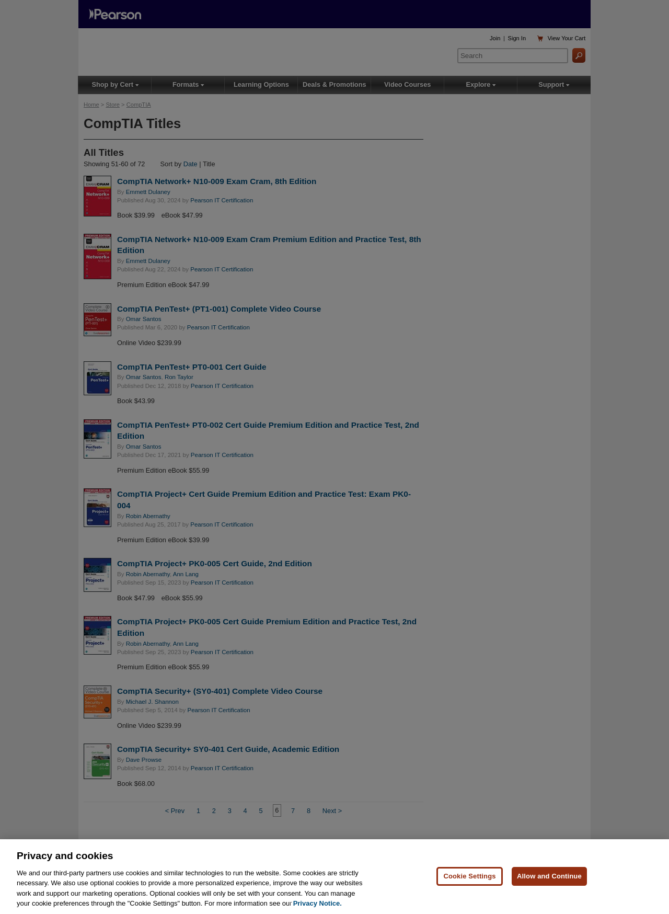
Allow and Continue (549, 876)
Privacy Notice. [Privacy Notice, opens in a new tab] (317, 903)
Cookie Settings (469, 876)
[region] (334, 876)
